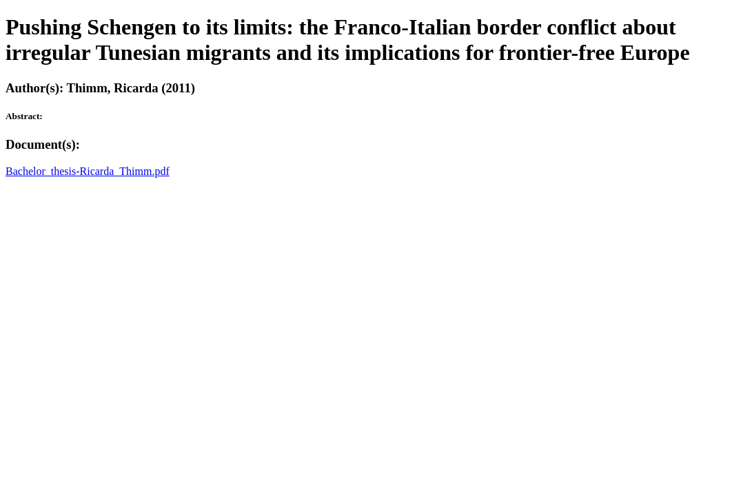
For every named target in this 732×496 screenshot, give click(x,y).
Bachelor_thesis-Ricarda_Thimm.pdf (88, 171)
